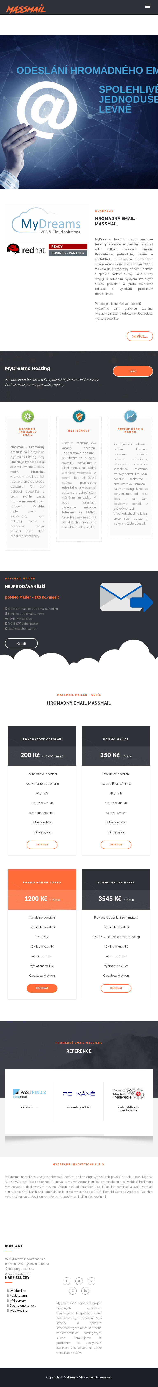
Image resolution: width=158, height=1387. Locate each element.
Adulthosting (18, 1295)
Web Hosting (18, 1310)
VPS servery (18, 1300)
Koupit (21, 643)
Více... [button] (140, 336)
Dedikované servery (23, 1305)
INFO (133, 371)
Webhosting (18, 1290)
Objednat (42, 844)
